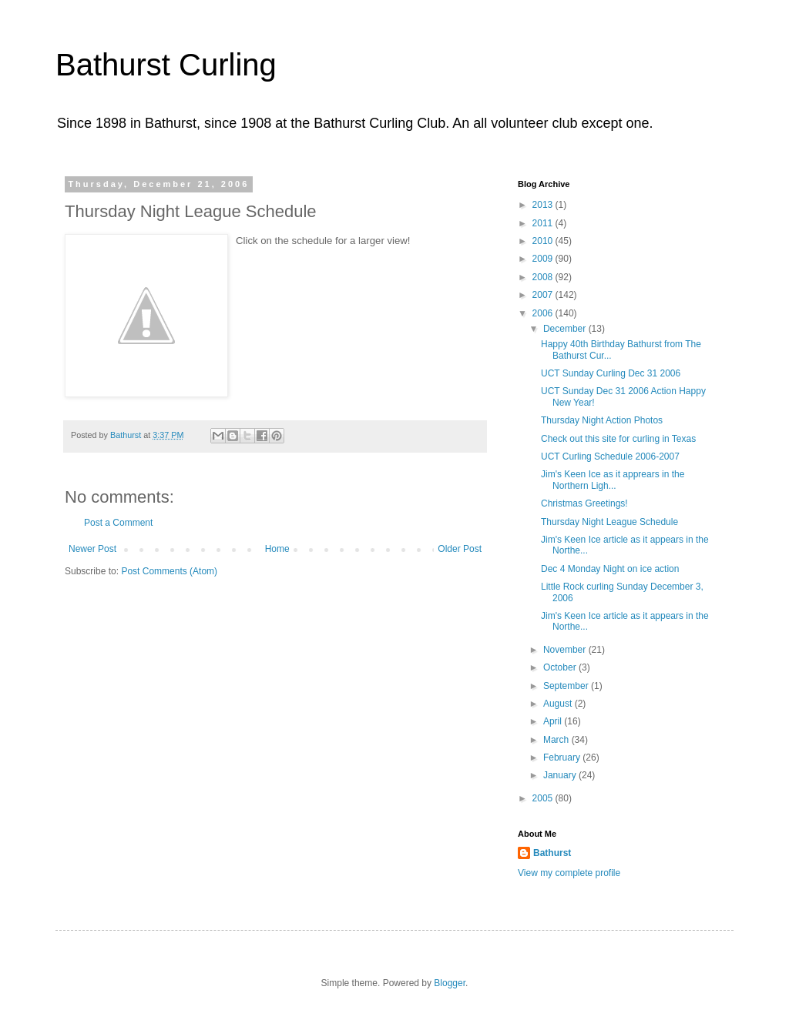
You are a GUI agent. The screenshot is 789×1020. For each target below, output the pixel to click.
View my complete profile (569, 873)
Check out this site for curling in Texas (618, 438)
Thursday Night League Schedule (609, 522)
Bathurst (552, 853)
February (563, 757)
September (567, 686)
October (561, 667)
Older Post (460, 548)
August (559, 703)
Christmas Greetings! (584, 503)
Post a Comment (118, 522)
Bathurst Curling (166, 65)
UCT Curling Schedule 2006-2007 (610, 456)
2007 (544, 294)
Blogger (449, 983)
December (566, 328)
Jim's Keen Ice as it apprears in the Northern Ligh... (612, 479)
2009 (544, 258)
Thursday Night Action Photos (602, 420)
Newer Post (92, 548)
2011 (544, 223)
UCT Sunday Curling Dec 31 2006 (610, 373)
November (566, 649)
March (557, 739)
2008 (544, 277)
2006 (544, 313)
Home (277, 548)
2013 (544, 204)
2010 (544, 241)
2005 (544, 798)
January (561, 775)
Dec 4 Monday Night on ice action (610, 569)
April (553, 721)
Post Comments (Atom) (169, 571)
